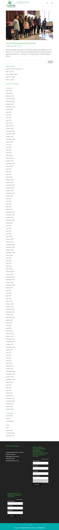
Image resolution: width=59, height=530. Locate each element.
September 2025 (10, 107)
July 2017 (8, 352)
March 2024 (9, 155)
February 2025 (10, 125)
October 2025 (9, 104)
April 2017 (8, 360)
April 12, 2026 (10, 71)
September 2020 (10, 252)
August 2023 (9, 166)
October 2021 (9, 217)
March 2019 (9, 301)
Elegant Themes (26, 527)
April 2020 (8, 266)
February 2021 (10, 239)
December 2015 (10, 398)
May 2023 (8, 171)
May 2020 (8, 263)
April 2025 (8, 120)
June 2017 (9, 355)
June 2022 (9, 201)
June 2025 (9, 115)
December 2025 (10, 98)
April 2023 (8, 174)
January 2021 (9, 241)
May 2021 (8, 231)
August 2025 (9, 109)
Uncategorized (10, 421)
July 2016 (8, 385)
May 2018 (8, 325)
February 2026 (10, 96)
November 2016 (10, 374)
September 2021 (10, 220)
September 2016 (10, 379)
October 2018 (9, 314)
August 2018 (9, 320)
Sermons (20, 46)
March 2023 (9, 177)
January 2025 (9, 128)
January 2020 (9, 274)
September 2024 (10, 139)
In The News (9, 415)
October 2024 (9, 136)
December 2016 (10, 371)
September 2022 (10, 193)
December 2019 (10, 277)
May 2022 (8, 204)
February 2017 (10, 366)
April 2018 (8, 328)
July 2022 (8, 198)
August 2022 (9, 196)
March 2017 (9, 363)
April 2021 (8, 233)
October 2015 (9, 403)
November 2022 (10, 188)
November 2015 (10, 401)
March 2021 (9, 236)
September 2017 (10, 347)
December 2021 (10, 212)
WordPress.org (10, 435)
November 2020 (10, 247)
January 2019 (9, 306)
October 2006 (9, 409)
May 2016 (8, 387)
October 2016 (9, 376)
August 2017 (9, 349)
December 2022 (10, 185)
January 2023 (9, 182)
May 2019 (8, 295)
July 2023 (8, 169)
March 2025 (9, 123)
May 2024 (8, 150)
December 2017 (10, 339)
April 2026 (8, 90)
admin (8, 46)
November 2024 (10, 134)
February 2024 (10, 158)
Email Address (37, 461)
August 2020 (9, 255)
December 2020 (10, 244)
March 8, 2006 (10, 79)
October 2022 (9, 190)
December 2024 (10, 131)
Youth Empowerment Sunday (21, 43)
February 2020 (10, 271)
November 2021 (10, 214)
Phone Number (36, 476)
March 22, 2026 (10, 77)
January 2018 (9, 336)
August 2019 (9, 287)
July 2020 (8, 258)
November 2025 (10, 101)
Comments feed (10, 433)
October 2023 (9, 161)
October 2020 (9, 250)
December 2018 (10, 309)
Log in (7, 427)
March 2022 (9, 209)
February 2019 (10, 304)
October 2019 (9, 282)
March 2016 (9, 393)
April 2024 (8, 152)
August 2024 (9, 142)
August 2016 (9, 382)
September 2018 (10, 317)
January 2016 (9, 395)
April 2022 (8, 206)
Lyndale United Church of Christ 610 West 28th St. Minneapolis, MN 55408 (14, 454)
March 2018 (9, 331)
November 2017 (10, 341)
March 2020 (9, 268)
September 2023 (10, 163)
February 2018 (10, 333)
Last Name (36, 471)
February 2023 (10, 179)
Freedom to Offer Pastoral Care (14, 69)
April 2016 (8, 390)
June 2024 (9, 147)
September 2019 (10, 285)
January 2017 (9, 368)
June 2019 (9, 293)
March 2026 (9, 93)
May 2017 (8, 358)
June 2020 (9, 260)
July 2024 (8, 144)
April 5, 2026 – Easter (12, 74)
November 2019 (10, 279)
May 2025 (8, 117)
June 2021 (9, 228)
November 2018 (10, 312)
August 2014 (9, 406)
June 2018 (9, 322)
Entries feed (9, 430)
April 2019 (8, 298)
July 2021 (8, 225)
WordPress (41, 527)
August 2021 (9, 223)
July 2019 (8, 290)
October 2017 (9, 344)
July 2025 (8, 112)
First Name (36, 466)
